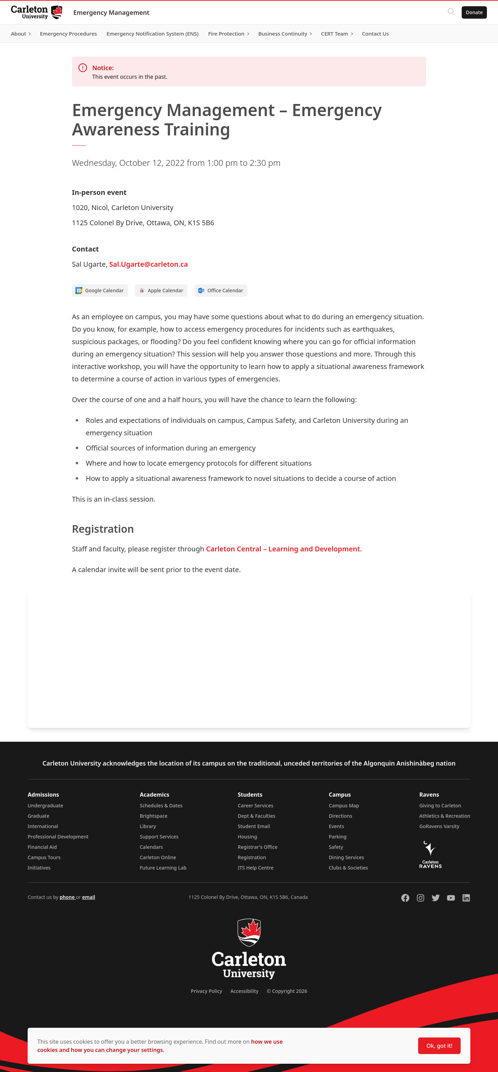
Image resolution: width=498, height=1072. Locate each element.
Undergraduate (45, 805)
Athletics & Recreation (444, 816)
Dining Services (346, 857)
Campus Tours (44, 857)
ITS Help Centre (256, 867)
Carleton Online (158, 857)
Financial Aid (42, 847)
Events (336, 826)
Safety (336, 847)
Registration (252, 857)
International (43, 826)
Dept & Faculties (257, 816)
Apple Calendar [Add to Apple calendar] (160, 290)
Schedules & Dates (161, 805)
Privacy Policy (206, 991)
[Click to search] (451, 12)
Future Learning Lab (163, 867)
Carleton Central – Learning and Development (283, 548)
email (88, 897)
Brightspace (153, 816)
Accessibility (244, 991)
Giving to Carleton (440, 805)
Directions (340, 816)
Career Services (256, 805)
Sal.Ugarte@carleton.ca (148, 264)
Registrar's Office (258, 847)
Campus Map (344, 805)
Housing (247, 836)
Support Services (159, 836)
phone (67, 897)
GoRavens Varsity (439, 826)
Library (148, 826)
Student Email (254, 826)
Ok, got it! (439, 1046)
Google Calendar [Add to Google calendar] (99, 290)
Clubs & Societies (348, 867)
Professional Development (58, 836)
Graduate (38, 816)
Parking (338, 836)
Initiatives (39, 867)
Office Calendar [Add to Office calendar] (220, 290)
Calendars (151, 847)
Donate (474, 12)
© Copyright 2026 (287, 991)
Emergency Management (111, 12)
